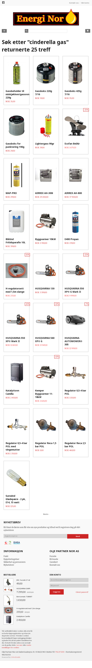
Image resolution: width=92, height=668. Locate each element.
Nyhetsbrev (9, 579)
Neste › (46, 528)
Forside (53, 570)
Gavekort (54, 576)
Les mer (19, 659)
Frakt (6, 570)
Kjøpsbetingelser (11, 573)
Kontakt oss (55, 579)
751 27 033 (61, 666)
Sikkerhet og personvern (15, 576)
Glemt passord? (82, 607)
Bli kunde (54, 573)
